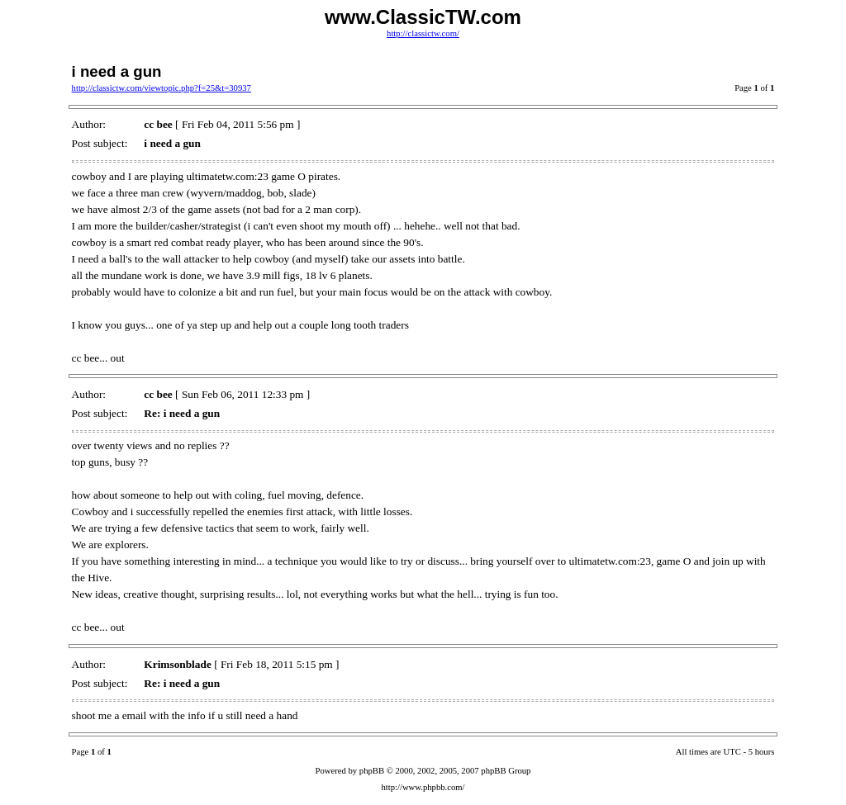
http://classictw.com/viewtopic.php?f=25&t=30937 (161, 87)
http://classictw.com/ (423, 33)
